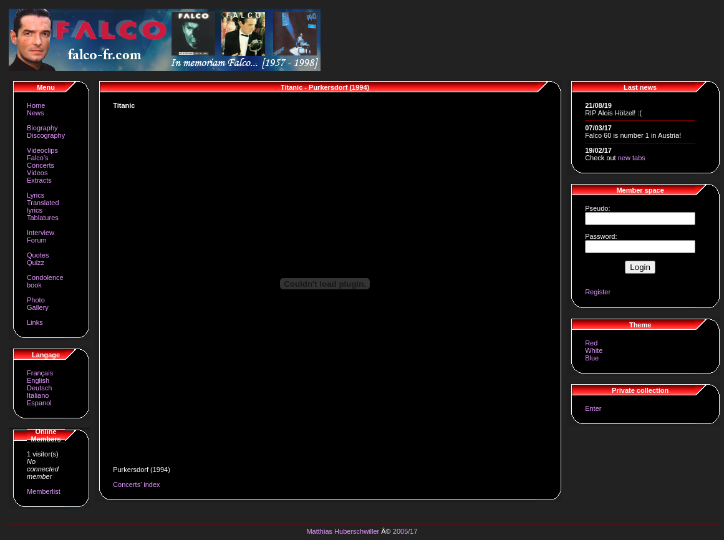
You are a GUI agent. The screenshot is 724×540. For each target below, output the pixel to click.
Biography (42, 128)
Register (598, 292)
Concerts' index (136, 484)
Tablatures (43, 217)
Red (591, 343)
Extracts (39, 180)
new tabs (631, 158)
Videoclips (42, 150)
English (38, 380)
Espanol (39, 403)
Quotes (38, 255)
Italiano (38, 395)
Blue (592, 358)
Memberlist (43, 491)
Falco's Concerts (40, 161)
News (35, 113)
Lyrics (35, 195)
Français (40, 373)
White (593, 350)
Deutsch (39, 388)
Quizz (35, 262)
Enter (593, 408)
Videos (37, 172)
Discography (46, 135)
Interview (40, 232)
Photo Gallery (38, 303)
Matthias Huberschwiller (342, 531)
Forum (37, 240)
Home (36, 105)
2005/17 (405, 531)
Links (35, 322)
